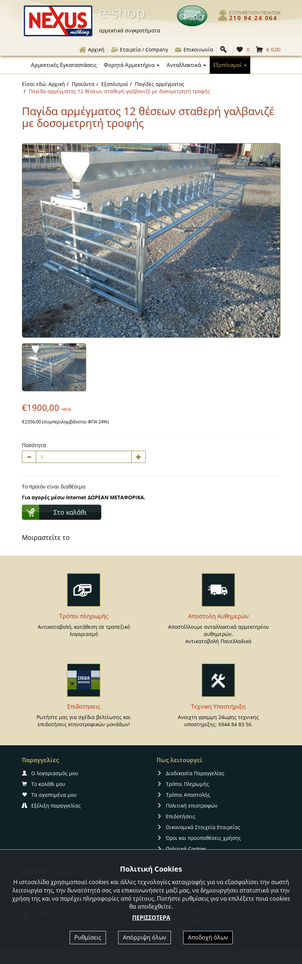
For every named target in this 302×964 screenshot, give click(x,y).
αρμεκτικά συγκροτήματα (129, 30)
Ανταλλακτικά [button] (186, 64)
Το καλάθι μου (43, 784)
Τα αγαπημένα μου (49, 794)
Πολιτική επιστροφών (187, 805)
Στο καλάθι (70, 512)
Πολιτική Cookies (181, 848)
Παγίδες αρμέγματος (159, 84)
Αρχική (91, 49)
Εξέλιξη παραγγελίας (51, 805)
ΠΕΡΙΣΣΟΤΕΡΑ (151, 918)
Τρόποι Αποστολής (183, 794)
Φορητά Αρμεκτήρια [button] (131, 64)
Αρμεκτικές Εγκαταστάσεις (64, 64)
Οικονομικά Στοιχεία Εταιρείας (198, 827)
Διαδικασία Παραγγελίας (190, 773)
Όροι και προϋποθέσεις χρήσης (199, 838)
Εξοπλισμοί (114, 84)
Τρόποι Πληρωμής (183, 784)
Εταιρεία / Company (139, 49)
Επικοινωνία (193, 49)
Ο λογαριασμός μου (50, 773)
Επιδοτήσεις (176, 816)
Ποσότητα (34, 445)
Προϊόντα (83, 84)
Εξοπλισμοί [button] (230, 64)
